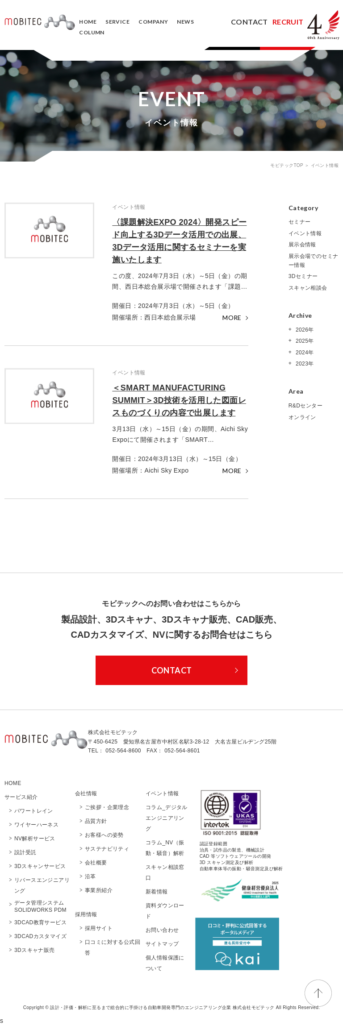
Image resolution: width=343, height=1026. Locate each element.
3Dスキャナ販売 (34, 950)
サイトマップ (162, 944)
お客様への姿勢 (104, 835)
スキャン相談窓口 (165, 872)
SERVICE (117, 21)
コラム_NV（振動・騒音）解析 (165, 847)
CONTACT (249, 21)
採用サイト (99, 928)
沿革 (90, 876)
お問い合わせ (162, 930)
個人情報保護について (165, 963)
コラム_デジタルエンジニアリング (167, 818)
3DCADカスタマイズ (40, 936)
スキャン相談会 (308, 288)
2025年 (304, 341)
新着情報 (157, 892)
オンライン (302, 417)
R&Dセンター (305, 406)
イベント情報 (305, 233)
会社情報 (86, 793)
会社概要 (99, 863)
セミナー (300, 222)
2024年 (304, 352)
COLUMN (91, 32)
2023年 (304, 364)
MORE (232, 317)
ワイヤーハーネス (36, 825)
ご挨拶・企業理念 (107, 807)
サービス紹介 (21, 797)
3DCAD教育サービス (40, 922)
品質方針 (96, 821)
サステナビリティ (107, 849)
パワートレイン (33, 811)
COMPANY (153, 21)
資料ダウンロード (165, 910)
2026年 (304, 330)
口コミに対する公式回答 (112, 947)
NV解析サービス (34, 838)
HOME (87, 21)
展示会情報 (302, 244)
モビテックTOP (287, 165)
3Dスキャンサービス (40, 866)
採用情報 (86, 914)
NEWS (185, 21)
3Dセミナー (303, 276)
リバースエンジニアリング (42, 885)
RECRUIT (288, 21)
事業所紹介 (99, 890)
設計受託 (25, 852)
